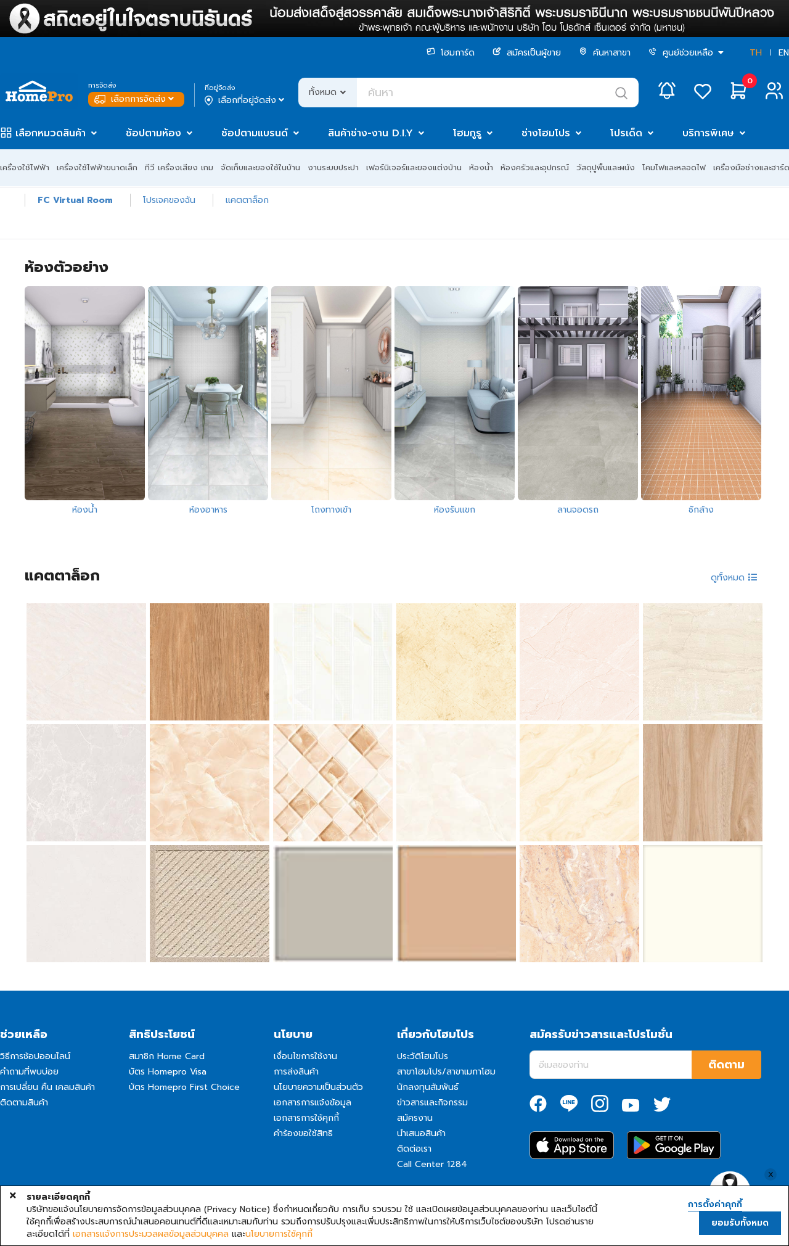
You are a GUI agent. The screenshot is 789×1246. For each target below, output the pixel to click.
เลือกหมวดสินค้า (50, 133)
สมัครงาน (415, 1118)
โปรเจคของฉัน (169, 200)
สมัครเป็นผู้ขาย (527, 52)
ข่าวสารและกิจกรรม (432, 1102)
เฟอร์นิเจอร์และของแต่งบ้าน (414, 167)
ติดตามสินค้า (24, 1102)
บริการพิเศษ (708, 133)
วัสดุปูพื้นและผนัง (605, 167)
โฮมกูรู (467, 133)
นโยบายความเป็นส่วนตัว (318, 1087)
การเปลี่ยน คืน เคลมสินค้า (47, 1087)
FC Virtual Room (75, 200)
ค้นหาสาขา (605, 52)
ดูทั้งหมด (734, 577)
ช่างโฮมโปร (545, 133)
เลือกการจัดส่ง (135, 99)
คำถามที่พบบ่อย (29, 1071)
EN (784, 52)
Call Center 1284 (432, 1164)
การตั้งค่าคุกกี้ (715, 1205)
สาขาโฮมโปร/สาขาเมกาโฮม (446, 1071)
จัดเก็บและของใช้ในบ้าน (260, 167)
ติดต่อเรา (414, 1148)
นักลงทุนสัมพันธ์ (428, 1087)
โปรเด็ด (626, 133)
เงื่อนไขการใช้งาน (305, 1056)
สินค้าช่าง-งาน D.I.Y (370, 133)
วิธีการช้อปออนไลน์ (35, 1056)
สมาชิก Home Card (167, 1056)
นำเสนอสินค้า (421, 1133)
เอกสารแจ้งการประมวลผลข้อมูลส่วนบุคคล (151, 1234)
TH (756, 52)
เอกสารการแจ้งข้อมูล (312, 1102)
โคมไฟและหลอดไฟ (674, 167)
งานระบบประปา (333, 167)
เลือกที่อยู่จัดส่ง (246, 100)
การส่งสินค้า (296, 1071)
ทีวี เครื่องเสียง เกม (179, 167)
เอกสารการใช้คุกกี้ (306, 1118)
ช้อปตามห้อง (153, 133)
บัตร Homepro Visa (167, 1071)
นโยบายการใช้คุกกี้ (279, 1234)
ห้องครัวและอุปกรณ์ (535, 167)
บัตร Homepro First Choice (184, 1087)
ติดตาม (726, 1064)
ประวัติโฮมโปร (422, 1056)
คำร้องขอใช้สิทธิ (303, 1133)
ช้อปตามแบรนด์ (254, 133)
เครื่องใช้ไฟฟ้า (24, 167)
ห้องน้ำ (481, 167)
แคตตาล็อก (247, 200)
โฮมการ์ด (451, 52)
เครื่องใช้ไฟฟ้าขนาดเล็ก (97, 167)
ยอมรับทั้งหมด (740, 1222)
